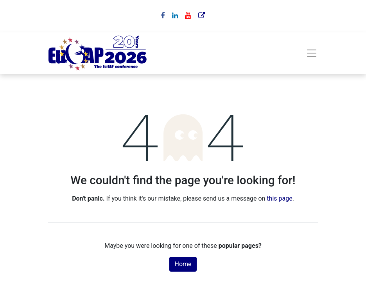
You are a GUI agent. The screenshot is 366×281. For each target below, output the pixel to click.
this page (279, 198)
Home (182, 264)
